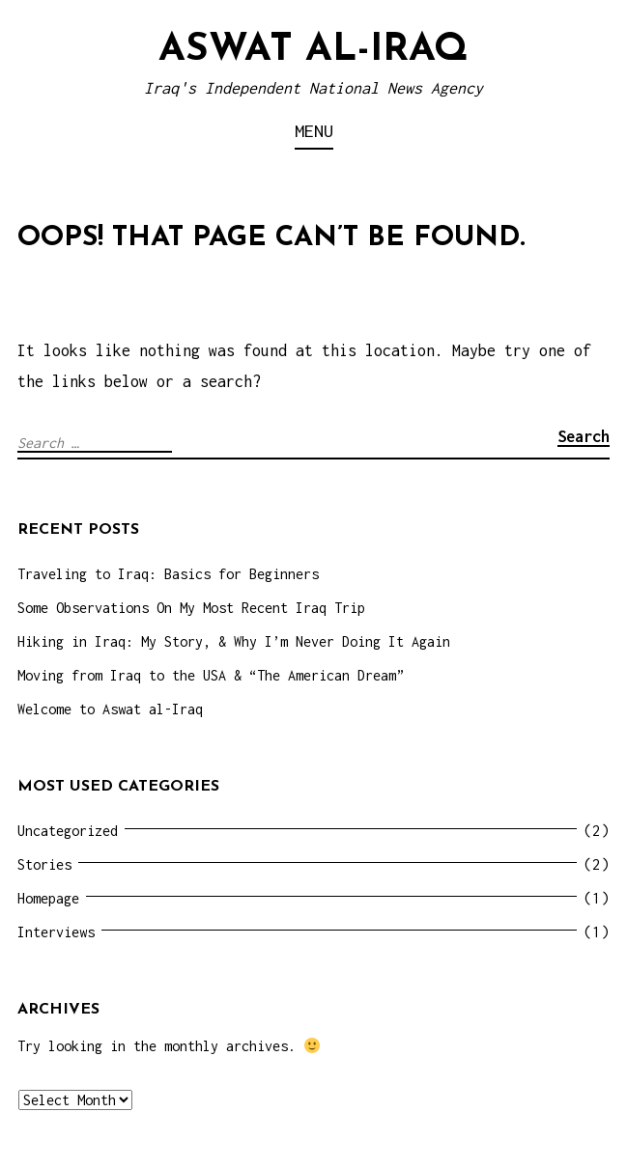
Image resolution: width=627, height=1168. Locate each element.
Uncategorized (67, 830)
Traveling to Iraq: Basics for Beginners (168, 574)
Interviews (56, 932)
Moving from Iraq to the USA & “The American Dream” (210, 675)
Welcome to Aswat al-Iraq (110, 709)
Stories (44, 864)
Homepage (48, 898)
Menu (314, 131)
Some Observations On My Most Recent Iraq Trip (191, 607)
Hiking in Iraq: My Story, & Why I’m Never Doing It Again (233, 641)
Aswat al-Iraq (313, 50)
